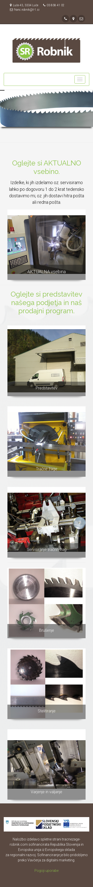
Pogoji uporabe (46, 871)
